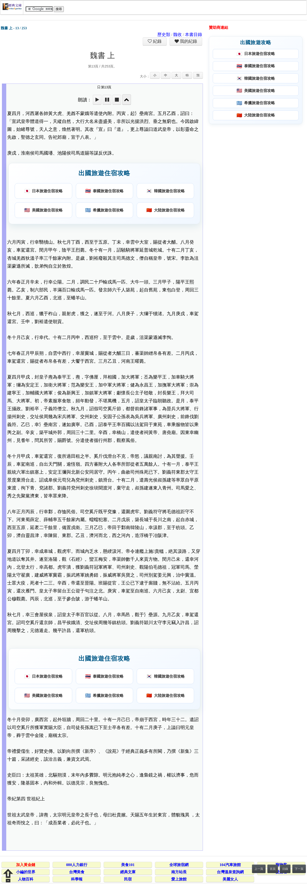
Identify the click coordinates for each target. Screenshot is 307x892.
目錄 (285, 869)
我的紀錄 (188, 41)
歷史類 (163, 34)
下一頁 (299, 869)
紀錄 (157, 41)
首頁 (273, 869)
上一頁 (258, 869)
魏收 (177, 34)
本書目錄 (193, 34)
